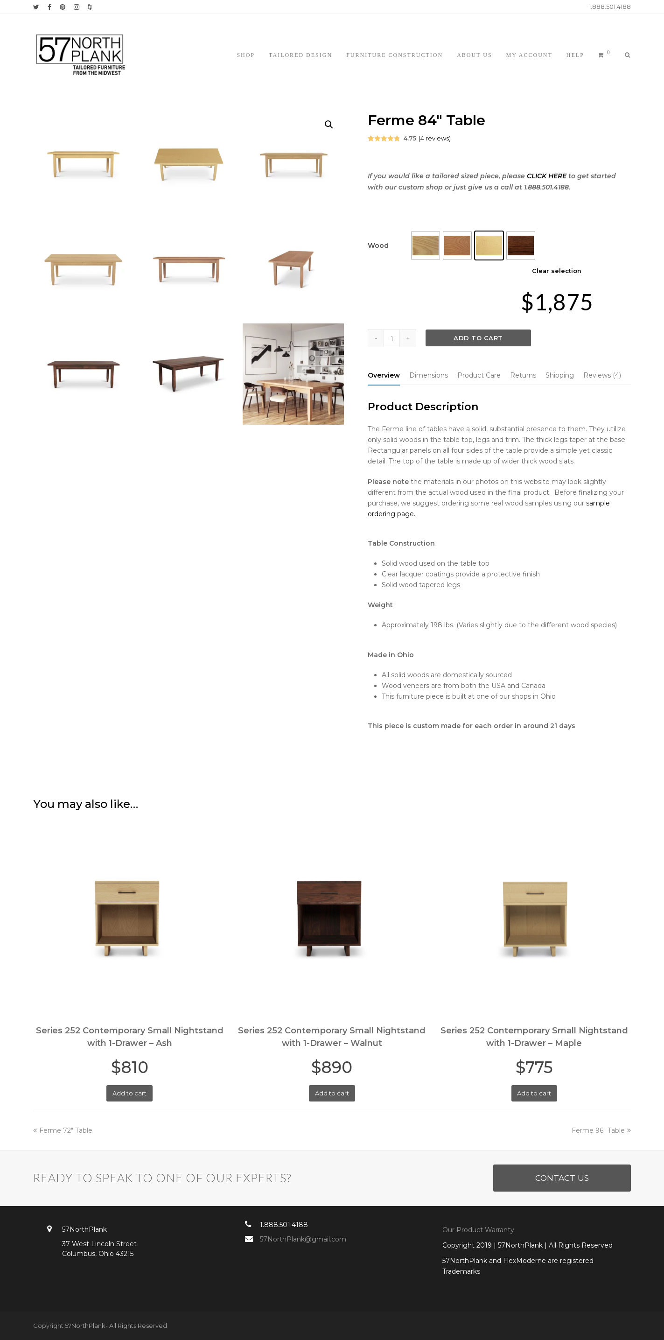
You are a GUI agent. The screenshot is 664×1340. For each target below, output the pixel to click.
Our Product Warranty (479, 1230)
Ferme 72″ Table (62, 1130)
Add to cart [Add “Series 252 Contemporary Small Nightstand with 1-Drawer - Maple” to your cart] (534, 1093)
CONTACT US (562, 1178)
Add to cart (478, 338)
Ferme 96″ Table (601, 1130)
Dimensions (428, 375)
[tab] (384, 375)
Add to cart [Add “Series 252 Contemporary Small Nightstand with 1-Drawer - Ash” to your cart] (129, 1093)
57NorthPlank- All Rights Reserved (116, 1325)
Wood (378, 245)
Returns (523, 375)
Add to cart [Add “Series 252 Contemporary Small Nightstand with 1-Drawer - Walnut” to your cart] (332, 1093)
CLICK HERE (546, 176)
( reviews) (435, 138)
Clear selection (556, 270)
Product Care (479, 375)
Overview (384, 375)
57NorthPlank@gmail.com (303, 1239)
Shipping (559, 375)
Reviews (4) (602, 375)
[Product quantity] (392, 338)
